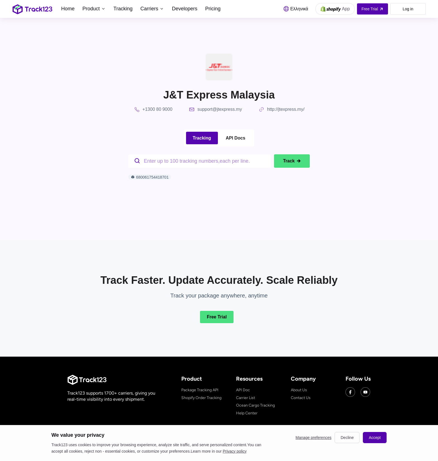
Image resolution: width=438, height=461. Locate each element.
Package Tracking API (199, 390)
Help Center (247, 413)
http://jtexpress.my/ (285, 109)
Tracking (122, 8)
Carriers (152, 8)
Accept (375, 437)
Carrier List (245, 397)
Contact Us (301, 397)
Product (94, 8)
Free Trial (217, 316)
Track (292, 161)
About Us (299, 390)
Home (68, 8)
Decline (347, 437)
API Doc (243, 390)
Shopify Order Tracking (201, 397)
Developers (184, 8)
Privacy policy (235, 451)
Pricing (212, 8)
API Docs (235, 138)
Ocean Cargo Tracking (255, 405)
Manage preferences (313, 437)
